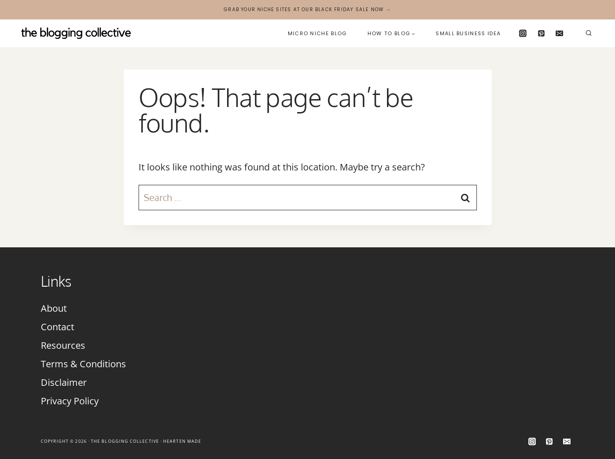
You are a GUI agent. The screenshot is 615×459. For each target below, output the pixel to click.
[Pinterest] (541, 33)
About (54, 308)
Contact (57, 327)
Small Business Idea (468, 33)
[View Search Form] (588, 33)
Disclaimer (64, 382)
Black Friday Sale (341, 9)
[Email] (559, 33)
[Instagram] (522, 33)
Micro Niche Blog (317, 33)
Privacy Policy (70, 401)
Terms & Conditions (83, 364)
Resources (63, 345)
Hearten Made (182, 441)
